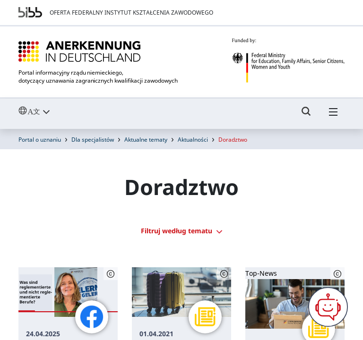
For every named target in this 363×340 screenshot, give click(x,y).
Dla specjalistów (92, 140)
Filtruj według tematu (181, 230)
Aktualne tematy (145, 140)
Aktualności (193, 140)
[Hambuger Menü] (333, 115)
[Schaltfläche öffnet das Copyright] (111, 273)
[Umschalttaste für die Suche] (306, 115)
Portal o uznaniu (39, 140)
